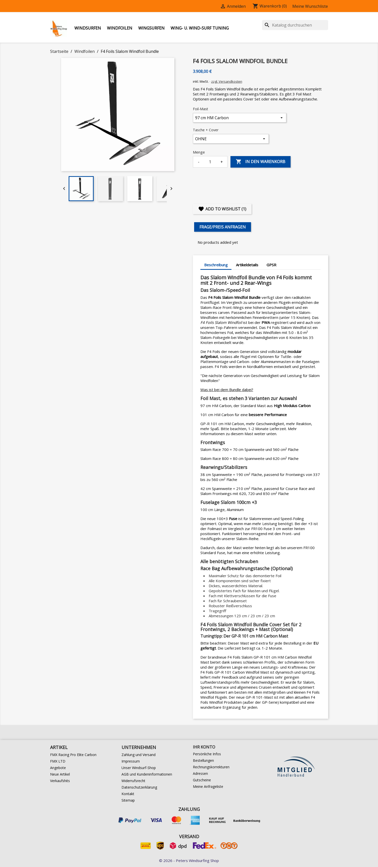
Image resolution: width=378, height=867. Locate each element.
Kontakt (127, 793)
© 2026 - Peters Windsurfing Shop (189, 860)
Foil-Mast (200, 108)
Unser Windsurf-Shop (138, 767)
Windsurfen (87, 28)
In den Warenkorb (260, 162)
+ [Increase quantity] (221, 162)
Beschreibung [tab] (216, 264)
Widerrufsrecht (133, 780)
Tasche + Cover (205, 130)
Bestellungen (203, 760)
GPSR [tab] (271, 264)
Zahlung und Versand (138, 754)
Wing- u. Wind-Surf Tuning (200, 28)
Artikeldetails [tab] (247, 264)
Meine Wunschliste (310, 6)
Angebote (58, 767)
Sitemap (128, 800)
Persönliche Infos (207, 754)
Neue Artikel (60, 774)
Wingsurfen (151, 28)
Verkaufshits (60, 780)
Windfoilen (119, 28)
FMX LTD (57, 761)
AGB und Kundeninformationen (146, 774)
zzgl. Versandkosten (226, 81)
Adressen (200, 773)
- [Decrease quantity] (198, 162)
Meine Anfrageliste (208, 786)
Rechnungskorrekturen (211, 767)
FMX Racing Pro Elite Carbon (73, 754)
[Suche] (295, 25)
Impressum (130, 761)
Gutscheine (202, 780)
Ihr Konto (204, 747)
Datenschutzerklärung (139, 787)
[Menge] (210, 161)
